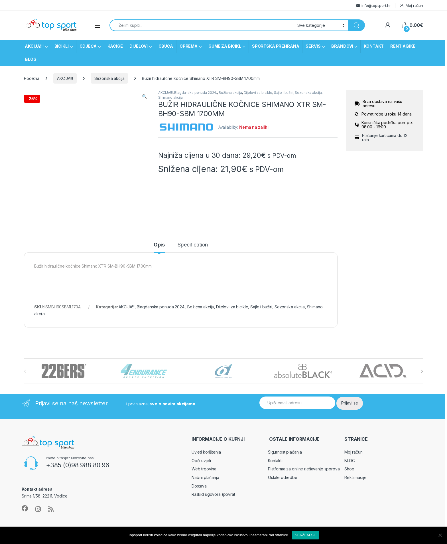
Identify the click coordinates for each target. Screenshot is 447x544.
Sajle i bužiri (283, 92)
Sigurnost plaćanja (285, 452)
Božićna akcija (230, 92)
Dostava (199, 486)
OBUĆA (166, 46)
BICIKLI (61, 46)
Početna (31, 78)
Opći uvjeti (201, 460)
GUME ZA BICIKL (224, 46)
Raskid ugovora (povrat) (214, 494)
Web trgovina (204, 468)
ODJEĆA (88, 46)
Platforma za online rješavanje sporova (304, 468)
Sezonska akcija (109, 78)
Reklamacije (355, 477)
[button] (144, 96)
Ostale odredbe (282, 477)
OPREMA (189, 46)
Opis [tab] (159, 245)
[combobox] (201, 25)
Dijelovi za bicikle (258, 92)
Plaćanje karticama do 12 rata (384, 137)
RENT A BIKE (402, 46)
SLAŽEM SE (305, 535)
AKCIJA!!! (34, 46)
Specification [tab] (193, 245)
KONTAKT (374, 46)
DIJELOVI (138, 46)
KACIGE (115, 46)
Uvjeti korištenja (206, 452)
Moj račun (411, 5)
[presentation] (421, 371)
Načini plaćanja (205, 477)
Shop (349, 468)
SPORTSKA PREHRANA (275, 46)
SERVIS (313, 46)
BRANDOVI (342, 46)
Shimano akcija (170, 97)
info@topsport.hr (376, 5)
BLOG (30, 59)
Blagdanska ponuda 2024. (195, 92)
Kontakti (275, 460)
